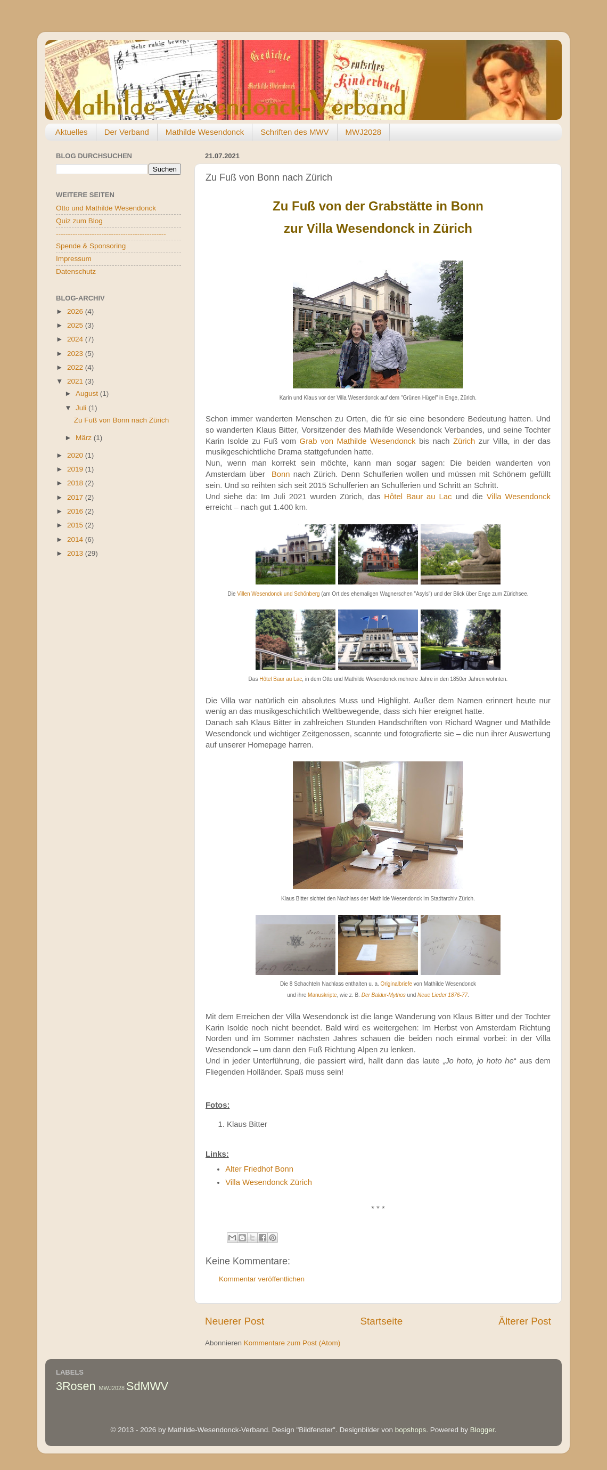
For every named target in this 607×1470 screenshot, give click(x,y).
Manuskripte (322, 995)
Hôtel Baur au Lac (418, 496)
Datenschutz (76, 271)
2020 (76, 455)
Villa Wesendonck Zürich (268, 1182)
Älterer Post (524, 1321)
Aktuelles (71, 131)
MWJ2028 (364, 131)
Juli (82, 408)
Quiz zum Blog (79, 221)
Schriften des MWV (294, 131)
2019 (76, 469)
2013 (76, 553)
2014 (76, 539)
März (85, 438)
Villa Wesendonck (519, 496)
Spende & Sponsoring (91, 246)
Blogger (482, 1430)
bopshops (410, 1430)
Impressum (74, 259)
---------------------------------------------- (111, 234)
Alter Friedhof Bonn (259, 1169)
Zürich (464, 441)
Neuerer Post (234, 1321)
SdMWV (147, 1386)
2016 (76, 511)
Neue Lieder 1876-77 (442, 995)
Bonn (281, 474)
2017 (76, 497)
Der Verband (126, 131)
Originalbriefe (396, 984)
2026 (76, 311)
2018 (76, 483)
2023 (76, 354)
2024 (76, 339)
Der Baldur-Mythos (384, 995)
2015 (76, 525)
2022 (76, 367)
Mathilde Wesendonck (205, 131)
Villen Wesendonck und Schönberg (278, 594)
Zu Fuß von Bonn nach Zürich (121, 420)
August (88, 393)
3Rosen (75, 1386)
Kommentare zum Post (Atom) (292, 1343)
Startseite (381, 1321)
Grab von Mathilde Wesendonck (358, 441)
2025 (76, 325)
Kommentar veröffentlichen (262, 1279)
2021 (76, 381)
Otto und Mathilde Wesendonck (106, 208)
